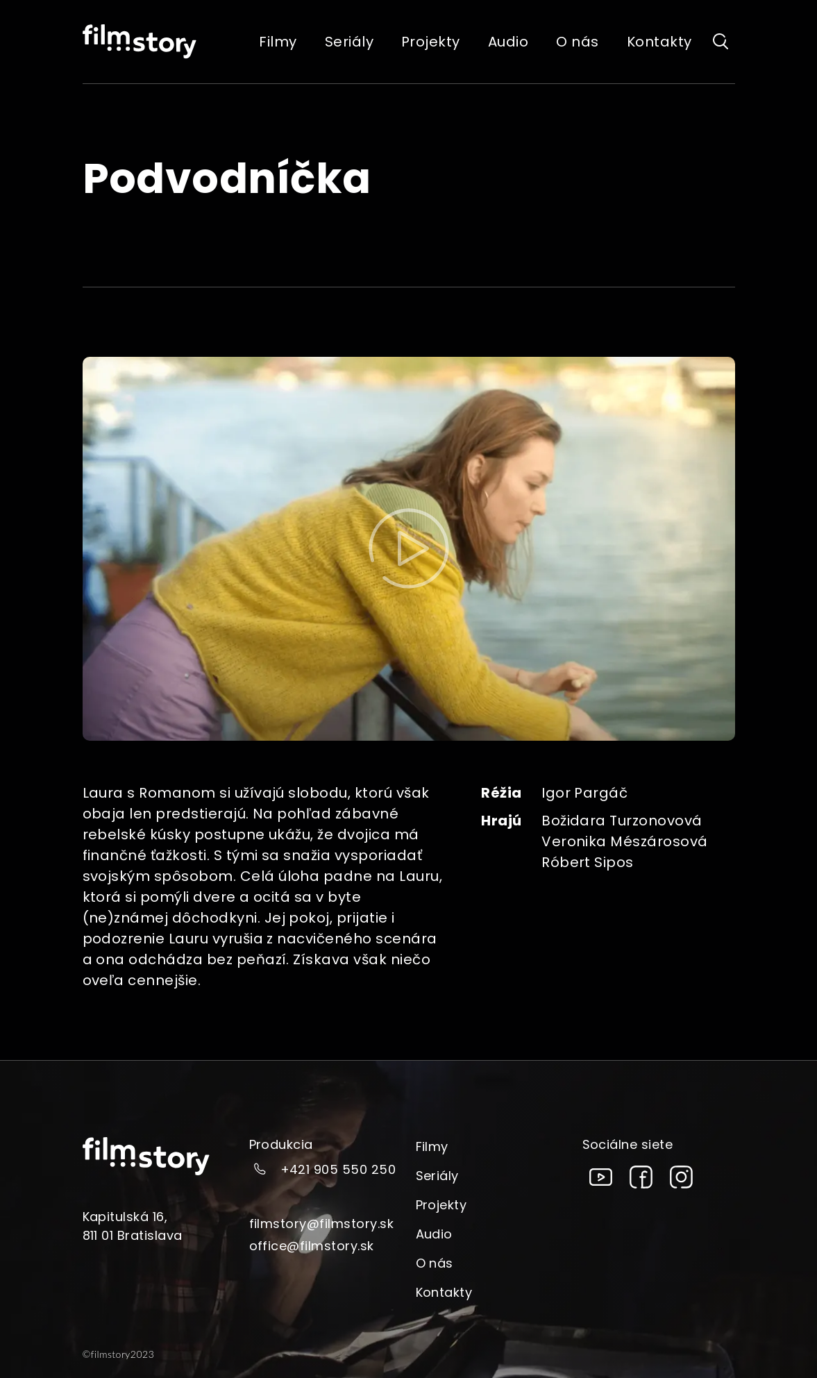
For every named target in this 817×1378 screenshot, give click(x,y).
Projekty (441, 1204)
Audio (434, 1234)
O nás (434, 1263)
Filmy (432, 1146)
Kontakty (444, 1292)
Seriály (437, 1175)
